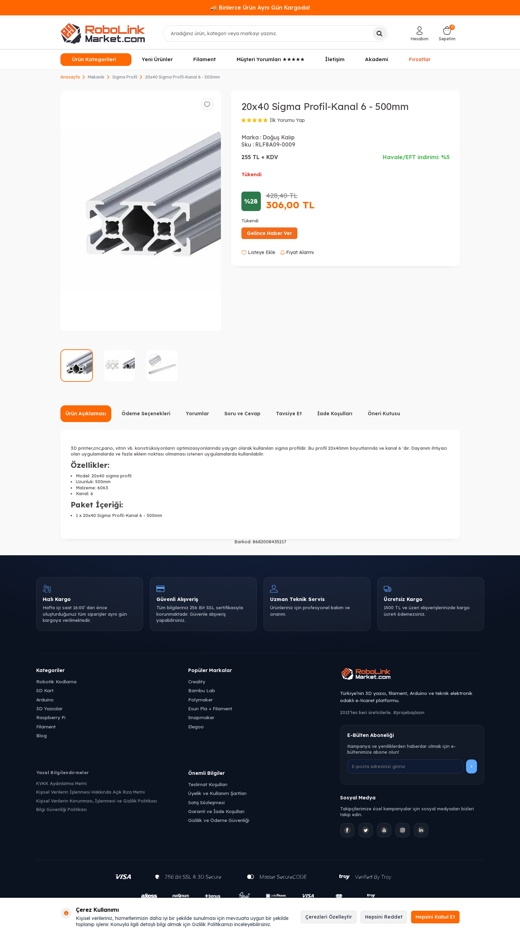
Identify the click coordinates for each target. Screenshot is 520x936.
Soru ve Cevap (242, 413)
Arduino (45, 699)
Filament (204, 59)
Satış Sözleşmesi (206, 802)
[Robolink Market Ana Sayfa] (412, 675)
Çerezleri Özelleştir (328, 917)
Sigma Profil (124, 77)
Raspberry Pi (51, 717)
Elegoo (196, 726)
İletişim (335, 59)
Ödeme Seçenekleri (146, 413)
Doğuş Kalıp (279, 137)
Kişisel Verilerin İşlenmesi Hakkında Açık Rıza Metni (90, 792)
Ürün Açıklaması (86, 413)
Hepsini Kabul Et (435, 917)
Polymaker (200, 699)
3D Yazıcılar (49, 708)
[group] (140, 210)
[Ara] (380, 33)
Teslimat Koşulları (207, 784)
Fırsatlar (420, 59)
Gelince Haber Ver (269, 233)
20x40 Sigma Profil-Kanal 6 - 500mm (182, 77)
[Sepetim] (447, 33)
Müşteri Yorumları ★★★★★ (271, 59)
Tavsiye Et (289, 413)
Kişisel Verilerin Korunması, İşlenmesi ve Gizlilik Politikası (96, 801)
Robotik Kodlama (56, 681)
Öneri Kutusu (384, 413)
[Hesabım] (419, 33)
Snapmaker (201, 717)
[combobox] (275, 33)
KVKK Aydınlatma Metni (61, 783)
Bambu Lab (201, 690)
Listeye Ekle (258, 252)
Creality (196, 681)
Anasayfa (70, 77)
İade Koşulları (334, 413)
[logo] (103, 33)
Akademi (376, 59)
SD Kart (45, 690)
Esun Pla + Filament (210, 708)
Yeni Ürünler (157, 59)
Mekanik (96, 77)
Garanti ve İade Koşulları (216, 811)
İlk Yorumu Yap (287, 120)
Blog (41, 735)
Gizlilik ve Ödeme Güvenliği (218, 820)
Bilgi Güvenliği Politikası (61, 809)
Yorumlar (197, 413)
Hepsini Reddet (384, 917)
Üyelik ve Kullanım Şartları (217, 793)
